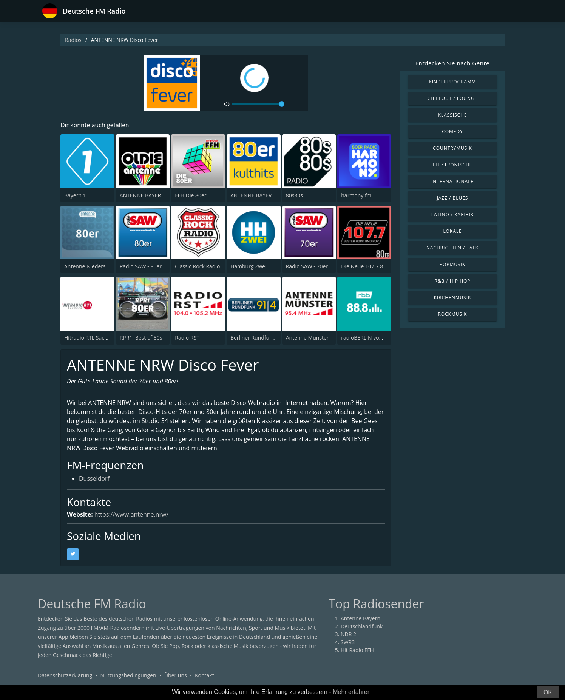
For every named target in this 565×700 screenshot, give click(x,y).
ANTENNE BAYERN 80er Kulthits (269, 195)
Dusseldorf (94, 479)
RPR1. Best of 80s (141, 337)
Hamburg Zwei (248, 266)
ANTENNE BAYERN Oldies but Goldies (165, 195)
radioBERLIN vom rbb (367, 337)
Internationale (452, 181)
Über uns (175, 675)
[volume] (258, 104)
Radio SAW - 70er (307, 266)
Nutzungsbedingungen (128, 675)
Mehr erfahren (352, 692)
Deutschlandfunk (362, 626)
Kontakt (204, 675)
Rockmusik (452, 314)
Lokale (452, 231)
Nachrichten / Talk (452, 248)
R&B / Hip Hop (453, 281)
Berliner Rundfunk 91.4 (258, 337)
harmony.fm (356, 195)
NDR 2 (348, 634)
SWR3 (348, 642)
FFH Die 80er (190, 195)
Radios (73, 39)
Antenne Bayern (360, 618)
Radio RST (187, 337)
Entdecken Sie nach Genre (452, 63)
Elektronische (452, 165)
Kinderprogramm (452, 81)
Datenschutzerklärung (65, 675)
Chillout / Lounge (453, 98)
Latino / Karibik (452, 214)
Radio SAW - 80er (141, 266)
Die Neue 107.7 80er (366, 266)
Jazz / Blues (452, 198)
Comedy (452, 131)
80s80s (294, 195)
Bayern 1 (75, 195)
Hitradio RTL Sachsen (90, 337)
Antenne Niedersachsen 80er (100, 266)
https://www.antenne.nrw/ (131, 514)
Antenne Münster (307, 337)
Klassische (452, 115)
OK (547, 692)
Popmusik (452, 264)
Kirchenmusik (452, 297)
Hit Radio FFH (357, 650)
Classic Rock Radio (197, 266)
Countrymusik (452, 148)
